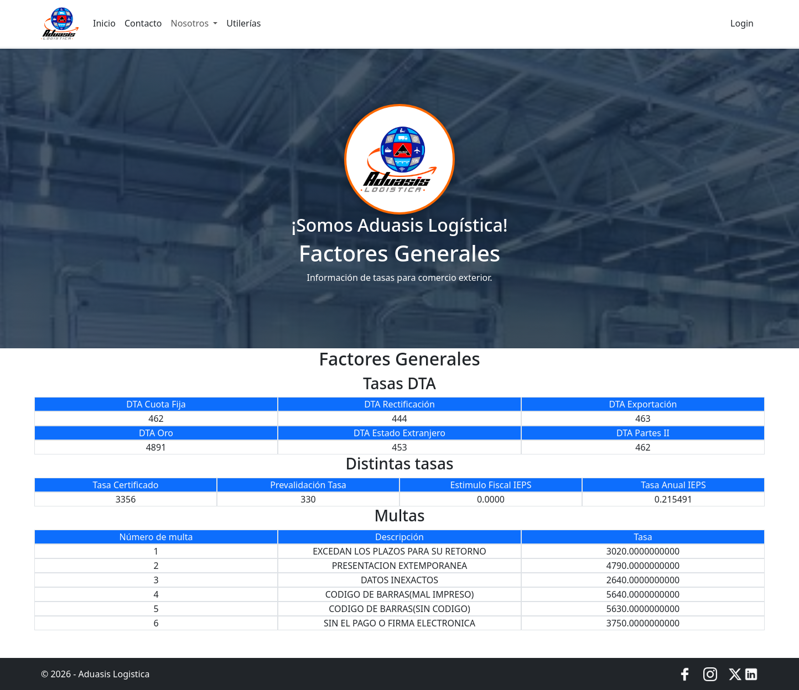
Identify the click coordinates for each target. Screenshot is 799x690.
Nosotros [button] (191, 23)
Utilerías (243, 23)
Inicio (104, 23)
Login (742, 23)
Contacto (143, 23)
